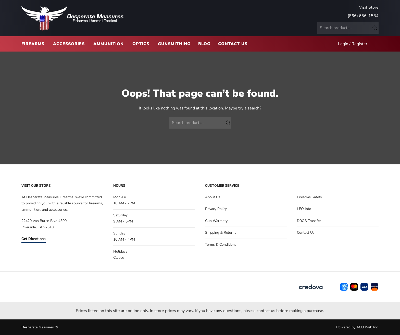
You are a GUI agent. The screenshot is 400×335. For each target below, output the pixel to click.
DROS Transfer (309, 220)
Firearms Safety (309, 197)
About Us (212, 197)
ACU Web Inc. (367, 327)
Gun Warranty (216, 220)
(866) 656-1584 (363, 16)
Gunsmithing (174, 44)
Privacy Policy (216, 208)
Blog (204, 44)
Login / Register (352, 44)
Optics (140, 44)
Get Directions (33, 239)
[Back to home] (72, 18)
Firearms (32, 44)
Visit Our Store (36, 185)
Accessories (69, 44)
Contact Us (232, 44)
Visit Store (369, 7)
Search (374, 28)
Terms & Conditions (220, 244)
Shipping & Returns (220, 232)
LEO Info (304, 208)
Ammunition (108, 44)
